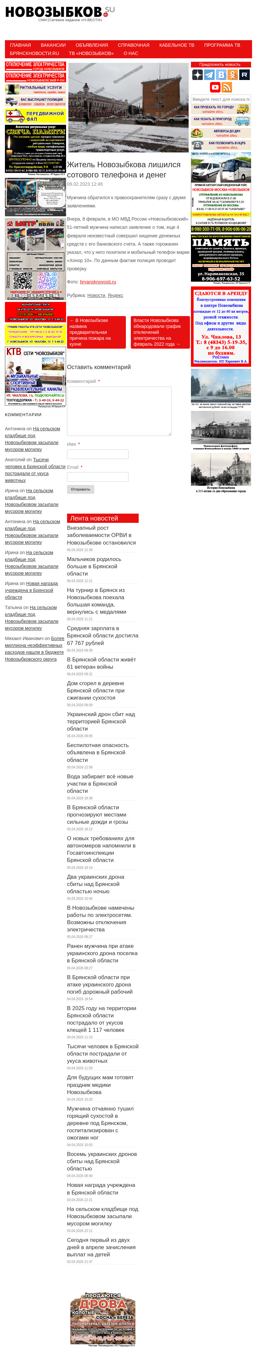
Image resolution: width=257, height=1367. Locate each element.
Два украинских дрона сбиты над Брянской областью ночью (96, 884)
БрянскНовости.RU (34, 53)
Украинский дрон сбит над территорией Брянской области (101, 721)
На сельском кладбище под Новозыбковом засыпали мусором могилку (102, 1216)
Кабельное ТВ (177, 45)
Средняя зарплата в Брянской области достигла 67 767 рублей (102, 635)
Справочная (134, 45)
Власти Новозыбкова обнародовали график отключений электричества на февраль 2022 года (157, 332)
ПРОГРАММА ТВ (222, 45)
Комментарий (83, 381)
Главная (20, 45)
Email (74, 467)
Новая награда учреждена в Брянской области (31, 590)
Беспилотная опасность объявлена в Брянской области (98, 752)
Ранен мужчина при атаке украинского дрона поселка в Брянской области (102, 953)
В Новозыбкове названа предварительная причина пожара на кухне (90, 332)
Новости (96, 295)
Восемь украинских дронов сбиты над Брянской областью (102, 1161)
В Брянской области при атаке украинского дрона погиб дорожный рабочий (100, 984)
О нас (131, 53)
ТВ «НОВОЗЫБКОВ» (91, 53)
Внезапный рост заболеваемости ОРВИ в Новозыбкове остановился (101, 535)
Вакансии (53, 45)
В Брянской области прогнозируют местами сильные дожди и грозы (97, 814)
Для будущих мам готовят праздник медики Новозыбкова (100, 1084)
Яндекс (115, 295)
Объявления (92, 45)
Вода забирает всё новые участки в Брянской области (100, 783)
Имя (73, 444)
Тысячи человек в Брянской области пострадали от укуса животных (103, 1053)
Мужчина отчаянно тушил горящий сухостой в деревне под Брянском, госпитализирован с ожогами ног (100, 1123)
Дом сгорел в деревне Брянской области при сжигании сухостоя (96, 690)
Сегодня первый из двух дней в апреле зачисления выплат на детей (101, 1247)
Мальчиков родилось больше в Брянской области (94, 566)
